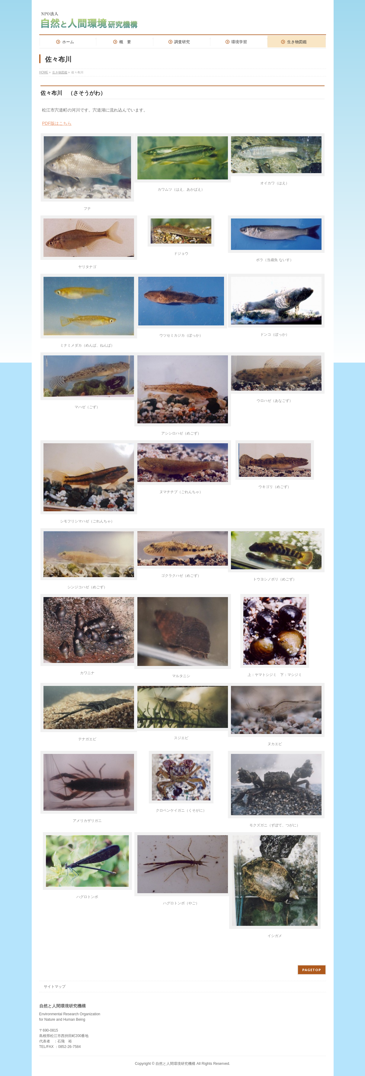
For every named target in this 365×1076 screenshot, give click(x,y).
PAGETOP (311, 970)
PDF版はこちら (57, 123)
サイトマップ (55, 986)
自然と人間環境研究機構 (175, 1063)
